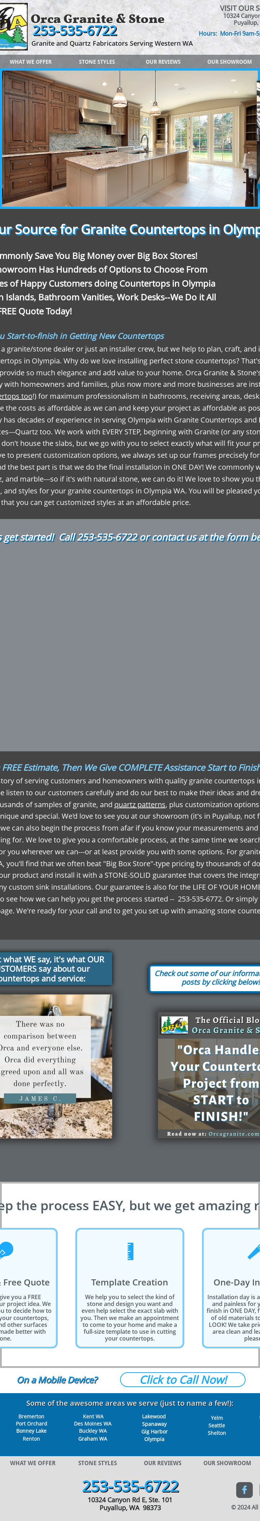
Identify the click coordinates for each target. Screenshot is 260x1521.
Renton (31, 1438)
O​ (19, 1380)
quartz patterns (140, 804)
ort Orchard (33, 1423)
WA (102, 1438)
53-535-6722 (109, 537)
